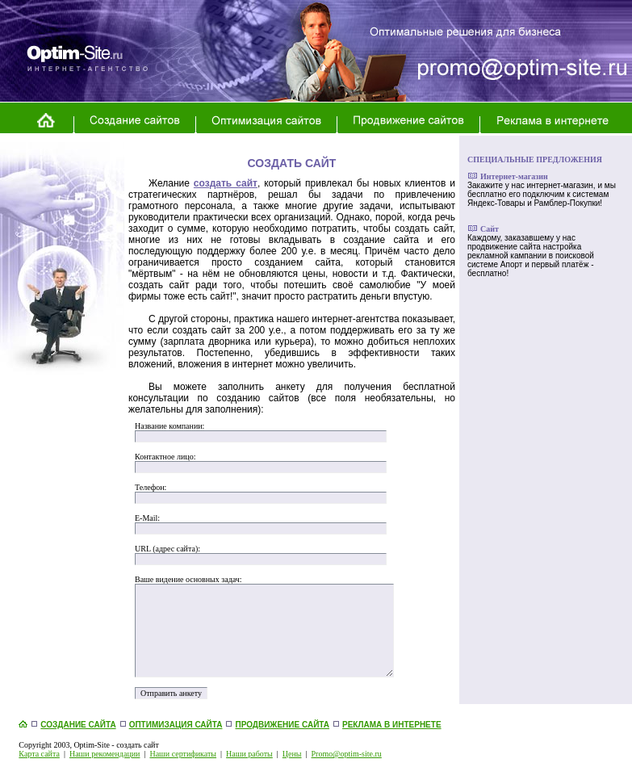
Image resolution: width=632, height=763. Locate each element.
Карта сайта (39, 753)
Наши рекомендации (104, 753)
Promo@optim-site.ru (347, 753)
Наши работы (249, 753)
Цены (292, 753)
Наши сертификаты (182, 753)
